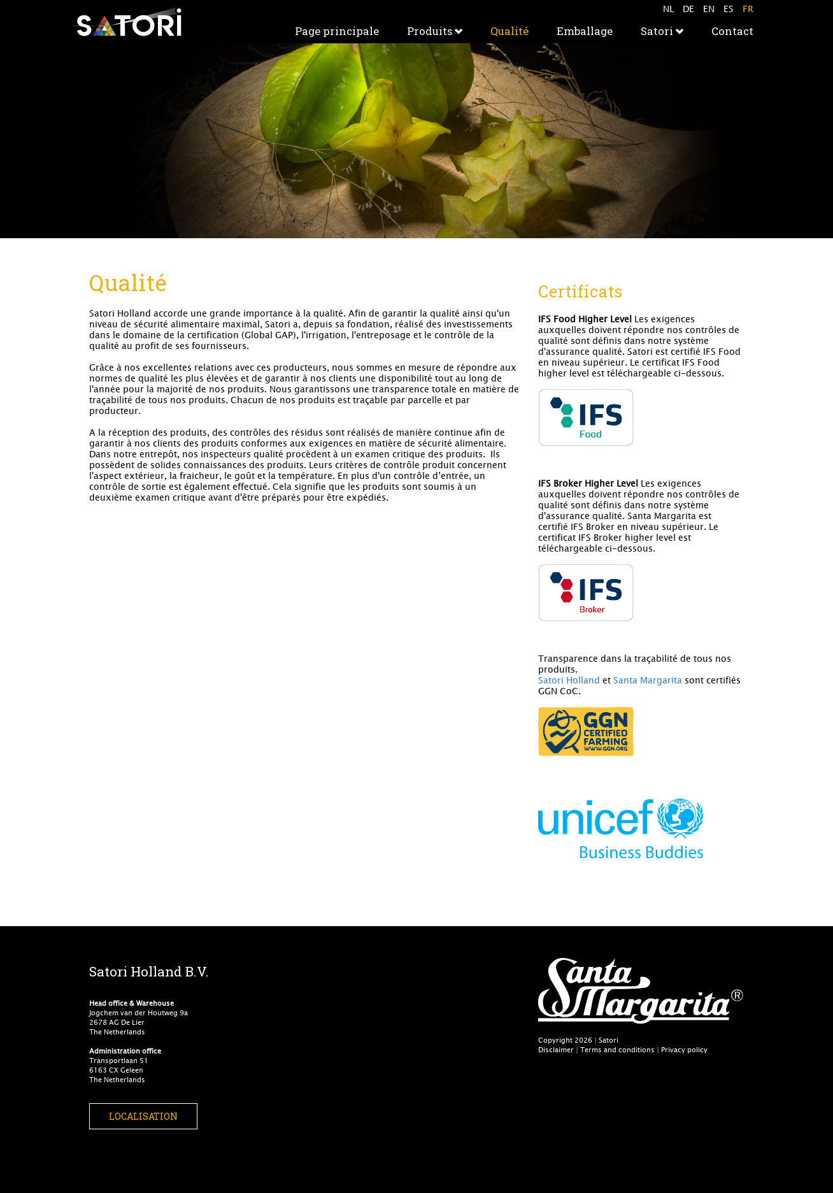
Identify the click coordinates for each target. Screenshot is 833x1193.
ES (728, 8)
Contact (732, 31)
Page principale (337, 31)
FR (748, 8)
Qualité (509, 31)
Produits (434, 31)
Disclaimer (556, 1049)
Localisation (143, 1116)
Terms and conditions (617, 1049)
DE (688, 8)
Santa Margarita (647, 680)
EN (709, 8)
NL (668, 8)
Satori (662, 31)
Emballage (585, 31)
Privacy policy (684, 1049)
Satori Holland (569, 680)
